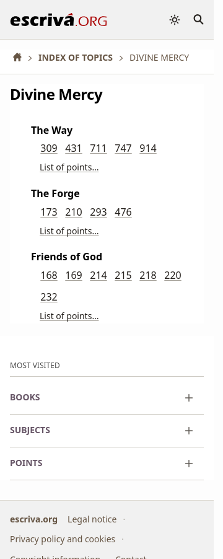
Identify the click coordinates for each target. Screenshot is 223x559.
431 (73, 148)
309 (48, 148)
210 (73, 212)
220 (172, 275)
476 (123, 212)
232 (48, 297)
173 (48, 212)
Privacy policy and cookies (62, 539)
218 (147, 275)
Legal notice (92, 518)
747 (123, 148)
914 (147, 148)
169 (73, 275)
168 (48, 275)
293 (98, 212)
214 (98, 275)
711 (98, 148)
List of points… (69, 167)
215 (123, 275)
